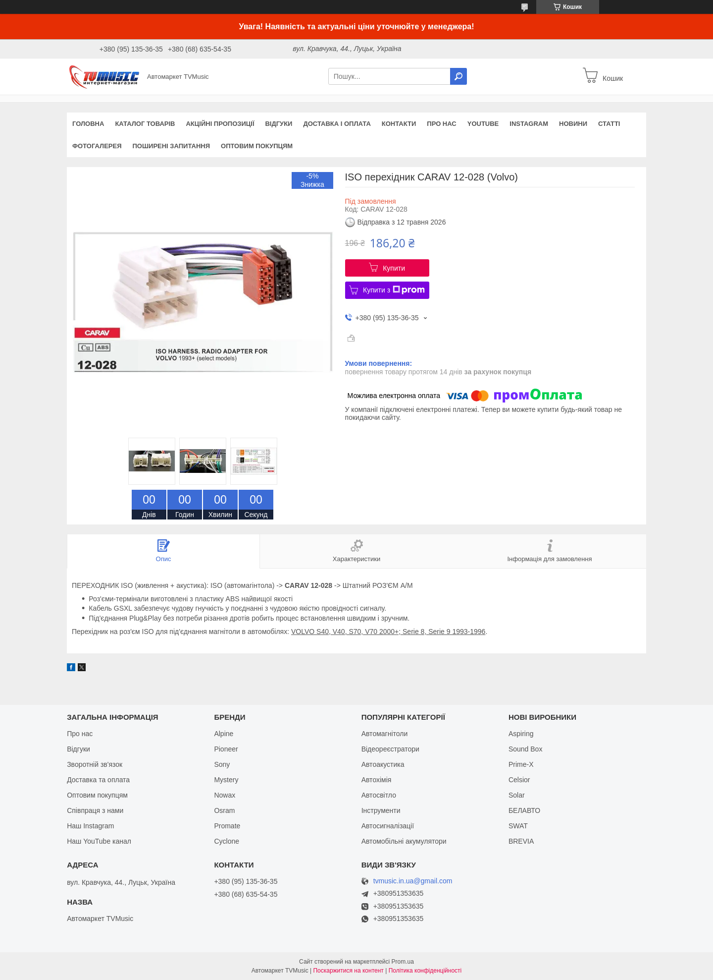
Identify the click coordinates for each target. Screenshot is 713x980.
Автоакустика (383, 764)
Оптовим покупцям (257, 146)
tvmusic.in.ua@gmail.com (413, 881)
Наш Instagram (90, 826)
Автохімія (376, 780)
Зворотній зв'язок (94, 764)
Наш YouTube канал (99, 841)
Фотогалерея (97, 146)
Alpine (223, 734)
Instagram (528, 123)
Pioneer (226, 749)
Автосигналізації (387, 826)
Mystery (226, 780)
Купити (394, 268)
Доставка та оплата (98, 780)
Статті (609, 123)
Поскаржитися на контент (348, 970)
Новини (573, 123)
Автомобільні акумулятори (404, 841)
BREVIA (521, 841)
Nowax (224, 795)
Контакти (399, 123)
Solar (517, 795)
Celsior (519, 780)
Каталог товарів (145, 123)
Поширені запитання (171, 146)
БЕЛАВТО (524, 810)
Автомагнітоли (384, 734)
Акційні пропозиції (220, 123)
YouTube (483, 123)
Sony (222, 764)
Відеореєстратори (390, 749)
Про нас (441, 123)
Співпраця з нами (95, 810)
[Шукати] (458, 76)
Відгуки (278, 123)
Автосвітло (378, 795)
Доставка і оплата (336, 123)
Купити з (394, 290)
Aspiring (521, 734)
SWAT (518, 826)
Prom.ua (403, 961)
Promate (227, 826)
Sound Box (526, 749)
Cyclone (226, 841)
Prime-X (521, 764)
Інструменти (381, 810)
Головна (88, 123)
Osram (224, 810)
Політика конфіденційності (425, 970)
